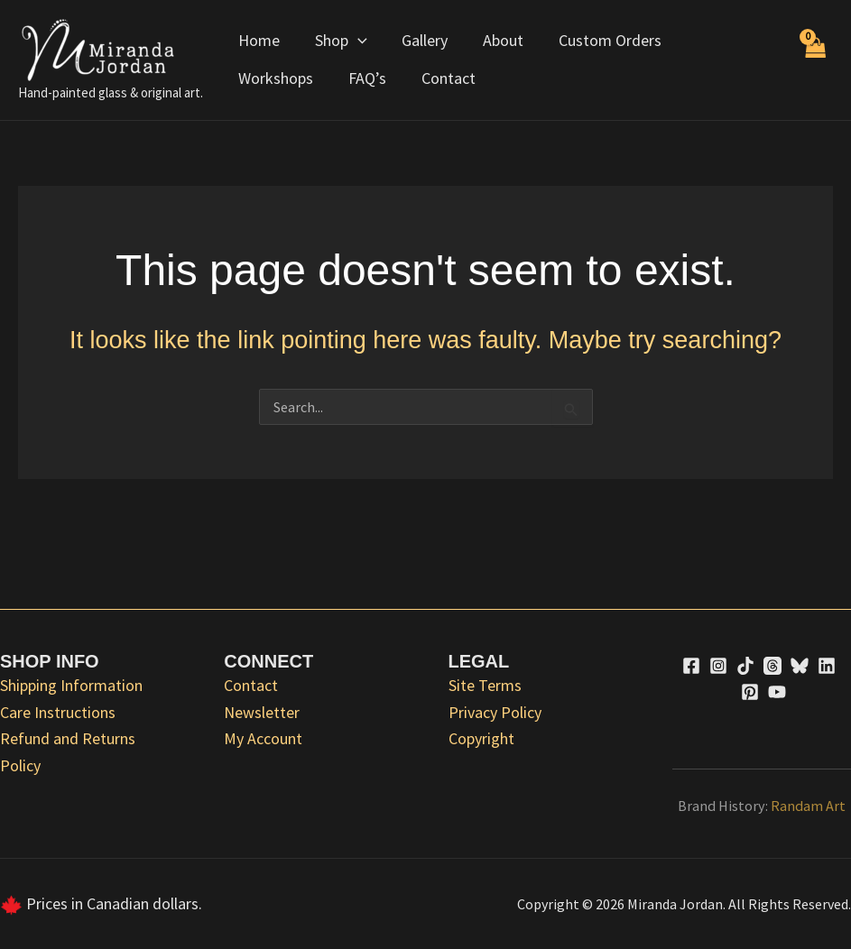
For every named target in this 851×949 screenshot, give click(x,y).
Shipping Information (71, 685)
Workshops (720, 40)
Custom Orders (599, 40)
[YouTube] (777, 692)
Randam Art (808, 806)
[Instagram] (718, 666)
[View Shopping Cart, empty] (815, 60)
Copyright (481, 738)
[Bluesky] (800, 666)
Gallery (419, 40)
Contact (335, 78)
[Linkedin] (827, 666)
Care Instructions (58, 712)
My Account (263, 738)
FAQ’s (256, 78)
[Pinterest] (750, 692)
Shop (337, 41)
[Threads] (772, 666)
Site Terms (485, 685)
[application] (354, 41)
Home (258, 40)
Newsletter (262, 712)
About (495, 40)
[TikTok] (745, 666)
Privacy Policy (495, 712)
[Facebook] (691, 666)
